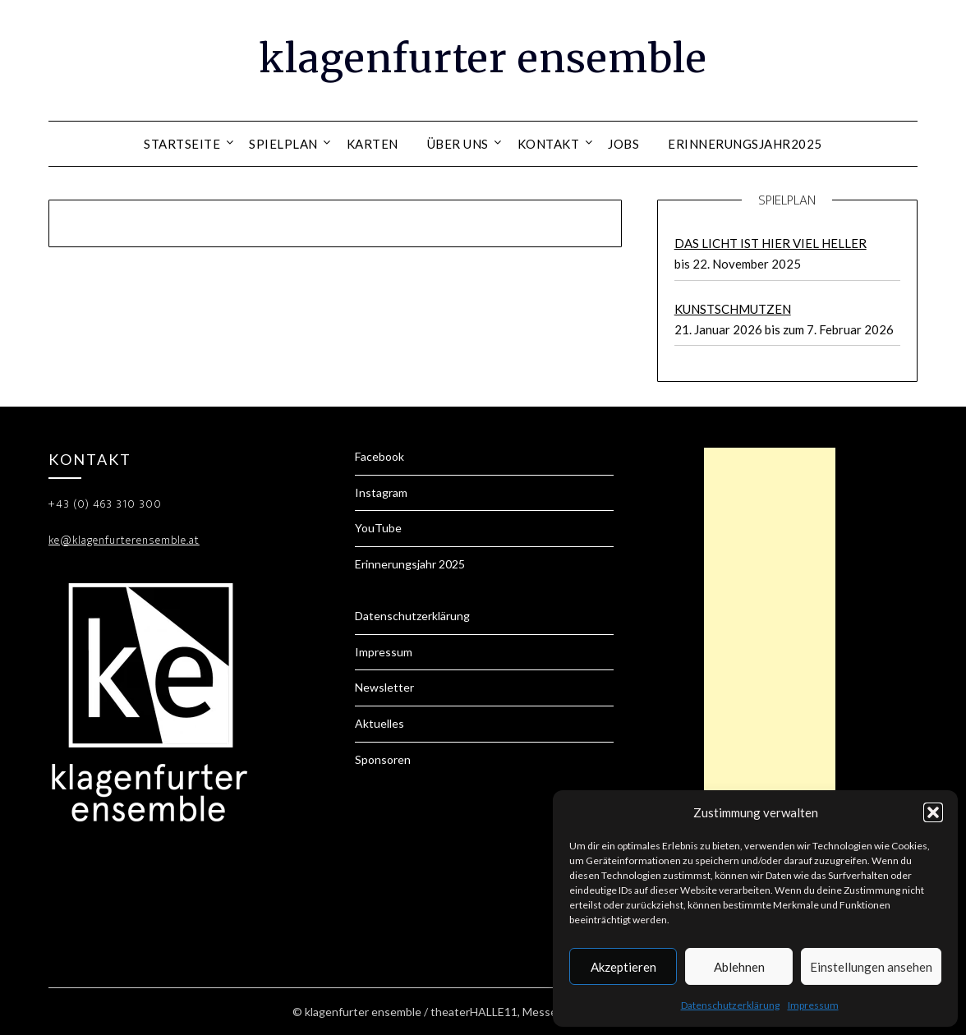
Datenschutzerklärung (730, 1005)
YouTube (378, 528)
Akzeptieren (623, 966)
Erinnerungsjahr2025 (745, 143)
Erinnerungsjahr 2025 (410, 564)
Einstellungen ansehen (871, 966)
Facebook (379, 456)
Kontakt (549, 143)
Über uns (458, 143)
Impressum (813, 1005)
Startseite (182, 143)
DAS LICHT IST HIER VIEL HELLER (770, 243)
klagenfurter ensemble (483, 58)
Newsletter (384, 687)
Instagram (381, 492)
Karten (372, 143)
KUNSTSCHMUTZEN (732, 308)
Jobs (623, 143)
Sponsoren (383, 759)
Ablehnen (739, 966)
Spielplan (283, 143)
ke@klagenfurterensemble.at (124, 540)
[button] (933, 812)
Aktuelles (379, 723)
